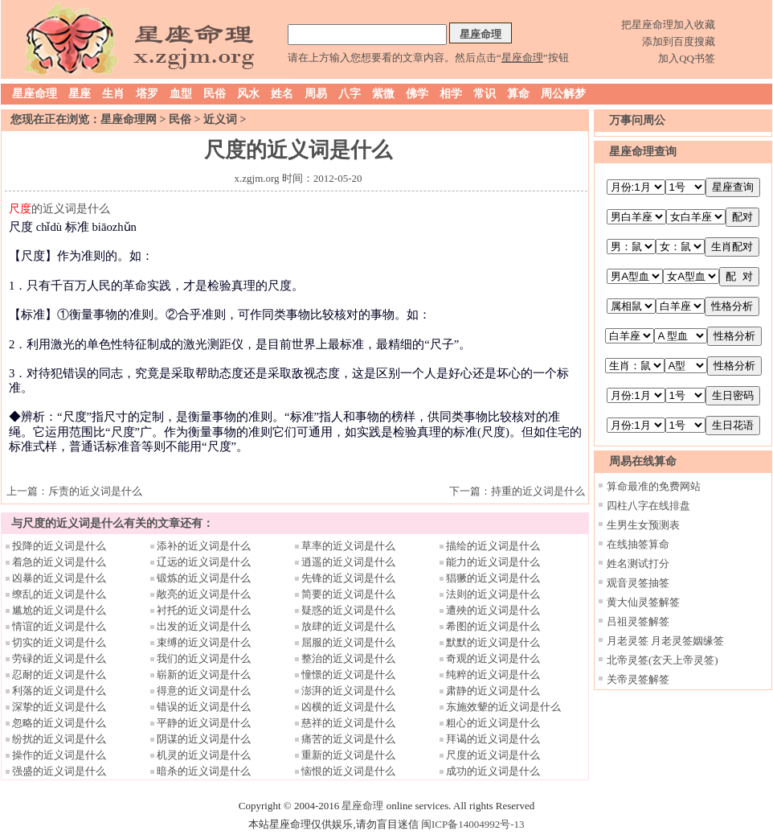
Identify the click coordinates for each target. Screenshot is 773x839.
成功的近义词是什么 (493, 771)
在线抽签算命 (638, 544)
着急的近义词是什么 (59, 562)
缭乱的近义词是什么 (59, 594)
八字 (349, 94)
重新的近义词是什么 (348, 755)
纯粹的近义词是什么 (493, 674)
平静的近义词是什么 (204, 723)
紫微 (383, 94)
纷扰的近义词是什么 (59, 739)
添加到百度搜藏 (678, 41)
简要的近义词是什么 (348, 594)
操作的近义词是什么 (59, 755)
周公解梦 (563, 94)
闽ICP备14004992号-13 (473, 824)
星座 (79, 94)
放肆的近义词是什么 (348, 626)
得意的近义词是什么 (204, 691)
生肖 (113, 94)
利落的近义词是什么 (59, 691)
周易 (316, 94)
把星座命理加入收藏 (668, 25)
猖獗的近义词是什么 (493, 578)
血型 (181, 94)
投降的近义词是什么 (59, 546)
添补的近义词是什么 (204, 546)
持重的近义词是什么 (538, 491)
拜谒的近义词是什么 (493, 739)
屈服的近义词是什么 (348, 642)
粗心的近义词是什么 (493, 723)
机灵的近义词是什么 (204, 755)
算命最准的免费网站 (654, 486)
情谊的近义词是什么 (59, 626)
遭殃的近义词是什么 (493, 610)
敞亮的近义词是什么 (204, 594)
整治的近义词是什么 (348, 658)
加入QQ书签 (686, 58)
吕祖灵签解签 (638, 621)
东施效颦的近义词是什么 (503, 707)
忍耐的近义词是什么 (59, 674)
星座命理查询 (643, 152)
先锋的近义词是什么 (348, 578)
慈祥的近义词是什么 (348, 723)
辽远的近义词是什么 (204, 562)
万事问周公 (637, 120)
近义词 (220, 119)
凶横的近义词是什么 (348, 707)
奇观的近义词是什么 (493, 658)
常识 (484, 94)
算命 (518, 94)
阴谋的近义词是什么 (204, 739)
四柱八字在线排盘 (648, 506)
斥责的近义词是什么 (95, 491)
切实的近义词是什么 (59, 642)
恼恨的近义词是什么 (348, 771)
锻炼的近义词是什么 (204, 578)
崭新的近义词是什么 (204, 674)
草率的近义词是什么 (348, 546)
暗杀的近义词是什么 (204, 771)
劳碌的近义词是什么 (59, 658)
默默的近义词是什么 (493, 642)
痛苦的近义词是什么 (348, 739)
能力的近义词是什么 (493, 562)
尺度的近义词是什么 (493, 755)
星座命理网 (128, 119)
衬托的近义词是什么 (204, 610)
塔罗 (147, 94)
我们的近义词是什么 (204, 658)
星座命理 (34, 94)
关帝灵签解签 (638, 679)
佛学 (417, 94)
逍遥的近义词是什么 (348, 562)
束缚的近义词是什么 (204, 642)
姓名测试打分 (638, 563)
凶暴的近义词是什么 (59, 578)
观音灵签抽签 (638, 583)
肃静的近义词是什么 (493, 691)
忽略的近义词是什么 (59, 723)
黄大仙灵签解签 (643, 602)
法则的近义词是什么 (493, 594)
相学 (451, 94)
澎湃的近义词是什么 (348, 691)
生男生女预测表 (643, 525)
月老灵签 (627, 641)
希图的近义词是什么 (493, 626)
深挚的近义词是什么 (59, 707)
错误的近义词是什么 (204, 707)
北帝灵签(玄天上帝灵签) (662, 660)
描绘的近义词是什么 (493, 546)
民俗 (214, 94)
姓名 (282, 94)
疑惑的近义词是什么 (348, 610)
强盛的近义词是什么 (59, 771)
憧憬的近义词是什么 (348, 674)
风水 (248, 94)
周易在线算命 (643, 461)
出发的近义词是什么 (204, 626)
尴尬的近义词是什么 (59, 610)
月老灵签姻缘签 (687, 641)
